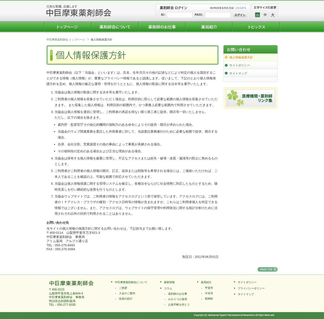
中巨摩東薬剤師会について (131, 282)
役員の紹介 (126, 298)
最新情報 (169, 282)
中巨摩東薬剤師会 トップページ (65, 39)
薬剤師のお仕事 (177, 293)
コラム (168, 288)
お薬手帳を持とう (179, 304)
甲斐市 (209, 287)
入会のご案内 (127, 293)
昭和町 (209, 298)
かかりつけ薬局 (177, 299)
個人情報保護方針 (241, 57)
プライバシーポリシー (251, 288)
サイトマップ (238, 73)
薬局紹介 (206, 282)
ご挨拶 (123, 287)
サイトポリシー (239, 65)
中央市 (209, 293)
